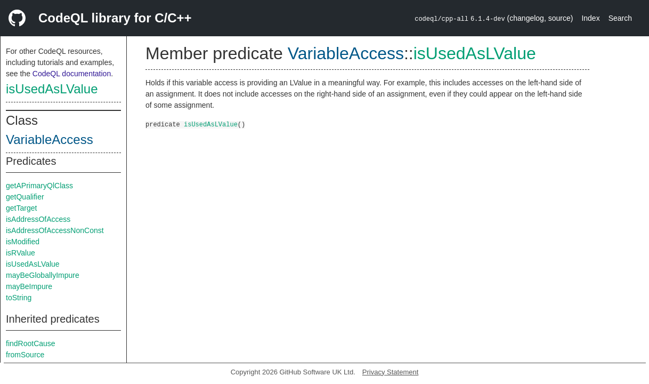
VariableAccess (49, 139)
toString (18, 297)
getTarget (21, 208)
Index (590, 18)
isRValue (20, 253)
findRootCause (30, 343)
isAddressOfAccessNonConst (55, 230)
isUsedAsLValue (52, 89)
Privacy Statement (390, 372)
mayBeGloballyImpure (42, 275)
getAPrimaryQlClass (39, 185)
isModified (22, 241)
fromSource (25, 354)
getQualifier (25, 197)
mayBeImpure (29, 286)
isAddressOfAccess (38, 219)
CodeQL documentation (72, 73)
